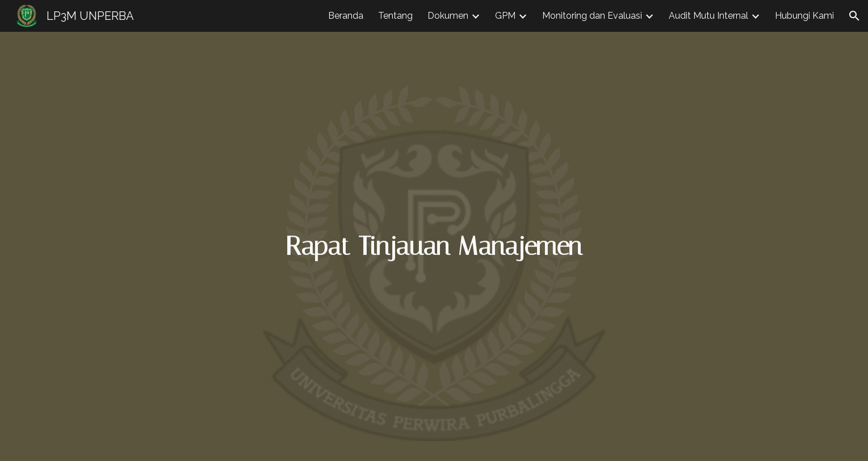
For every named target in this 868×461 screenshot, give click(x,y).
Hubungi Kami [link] (804, 15)
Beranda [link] (345, 15)
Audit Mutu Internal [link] (708, 15)
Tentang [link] (395, 15)
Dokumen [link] (447, 15)
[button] (854, 16)
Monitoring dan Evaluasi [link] (592, 15)
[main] (434, 246)
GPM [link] (505, 15)
